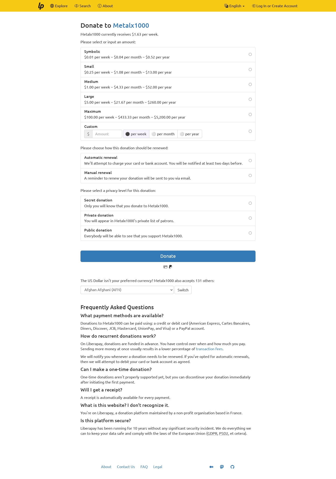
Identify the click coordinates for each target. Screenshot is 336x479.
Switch (183, 290)
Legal (157, 467)
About (106, 467)
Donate (168, 256)
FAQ (144, 467)
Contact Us (126, 467)
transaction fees (209, 349)
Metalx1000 (131, 25)
